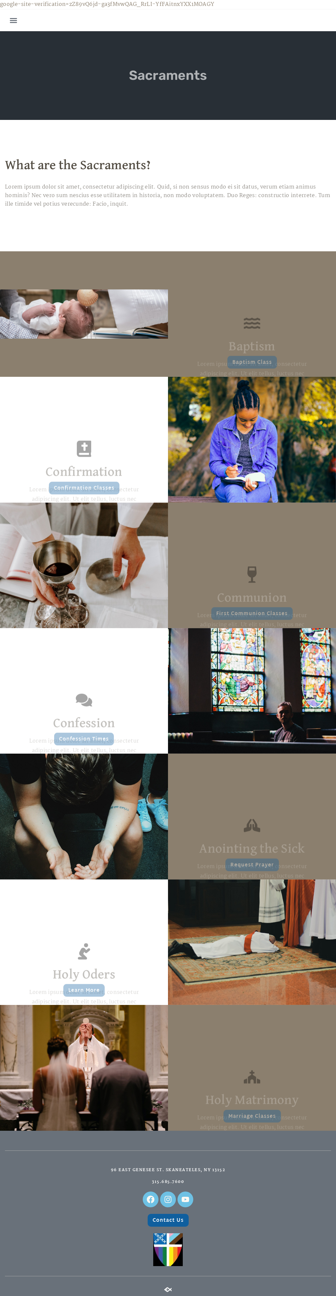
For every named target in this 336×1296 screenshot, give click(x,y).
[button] (13, 20)
